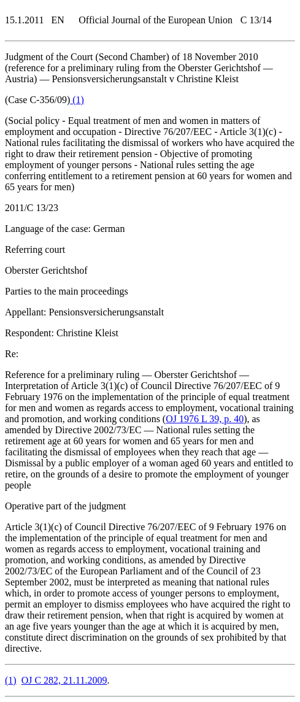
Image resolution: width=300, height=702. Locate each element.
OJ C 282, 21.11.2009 (64, 680)
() (77, 99)
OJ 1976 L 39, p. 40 (205, 419)
